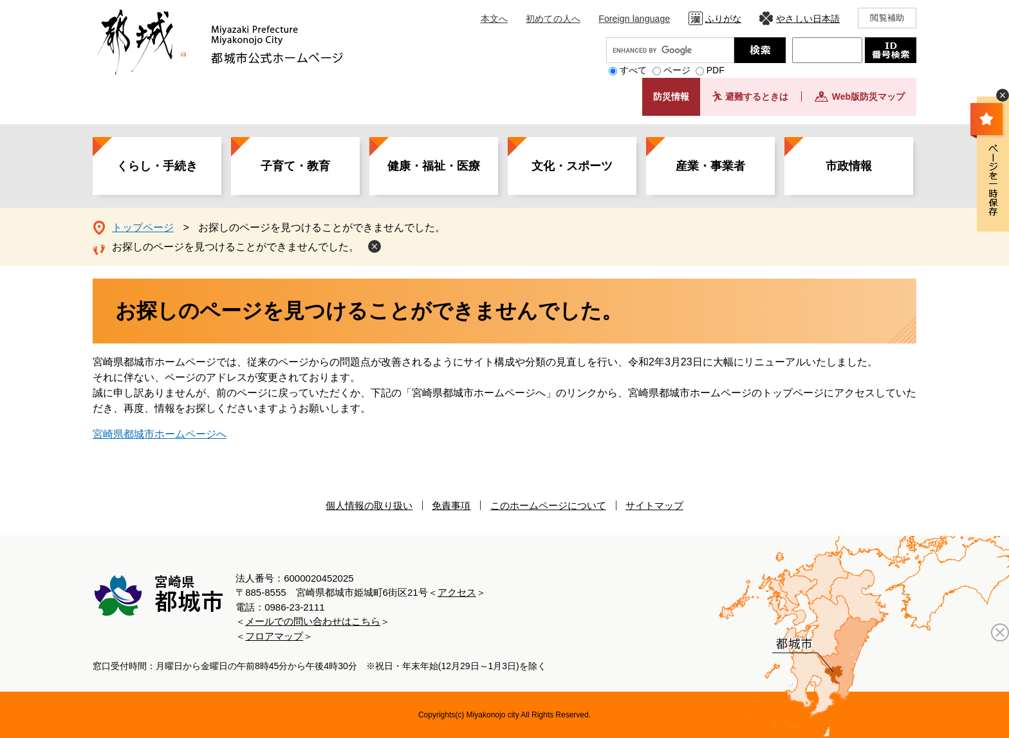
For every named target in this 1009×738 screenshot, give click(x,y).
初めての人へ (553, 19)
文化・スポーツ (572, 166)
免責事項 (451, 505)
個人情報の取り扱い (369, 505)
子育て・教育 (295, 166)
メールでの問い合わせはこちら (312, 621)
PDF (716, 70)
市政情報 (849, 166)
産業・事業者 (710, 166)
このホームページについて (548, 505)
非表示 (1002, 95)
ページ (676, 70)
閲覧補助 (887, 18)
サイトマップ (654, 505)
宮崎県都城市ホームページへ (160, 434)
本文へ (494, 19)
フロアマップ (274, 636)
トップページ (143, 227)
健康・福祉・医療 (433, 166)
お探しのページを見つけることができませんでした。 (235, 246)
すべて (633, 70)
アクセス (457, 592)
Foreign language (634, 19)
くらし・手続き (157, 166)
